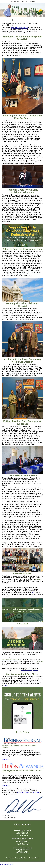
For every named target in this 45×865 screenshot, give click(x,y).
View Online (32, 1)
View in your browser (6, 864)
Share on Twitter (34, 858)
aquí (33, 592)
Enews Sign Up (14, 1)
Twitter (27, 792)
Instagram (36, 792)
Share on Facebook (21, 858)
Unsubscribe (10, 858)
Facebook (20, 792)
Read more (5, 785)
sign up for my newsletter (19, 28)
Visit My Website (23, 1)
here (6, 685)
